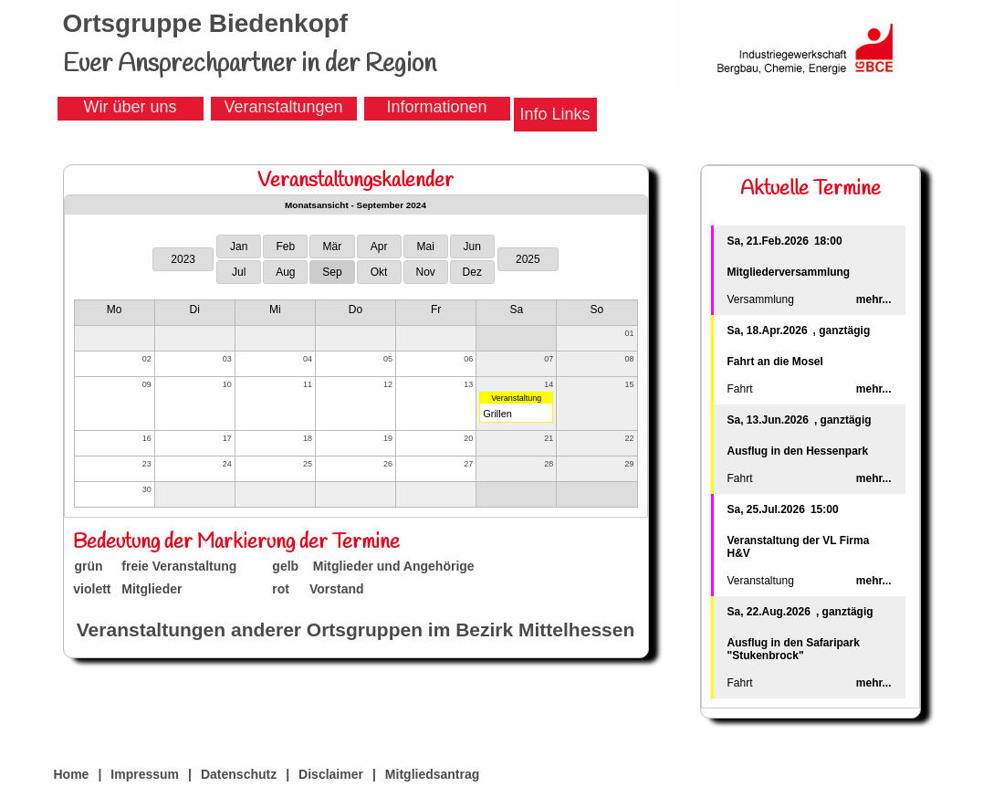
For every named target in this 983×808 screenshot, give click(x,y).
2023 (183, 259)
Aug (285, 272)
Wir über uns (129, 107)
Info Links (555, 114)
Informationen (436, 107)
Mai (425, 246)
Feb (285, 246)
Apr (379, 246)
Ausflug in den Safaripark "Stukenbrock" (793, 649)
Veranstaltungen (283, 107)
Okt (379, 272)
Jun (472, 246)
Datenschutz (239, 774)
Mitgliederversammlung (789, 272)
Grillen (497, 413)
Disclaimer (330, 774)
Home (71, 774)
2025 (528, 259)
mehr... (874, 299)
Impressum (144, 774)
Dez (472, 272)
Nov (424, 272)
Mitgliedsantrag (432, 774)
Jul (239, 272)
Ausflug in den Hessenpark (798, 451)
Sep (331, 272)
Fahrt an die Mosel (775, 361)
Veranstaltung (516, 398)
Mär (332, 246)
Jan (238, 246)
